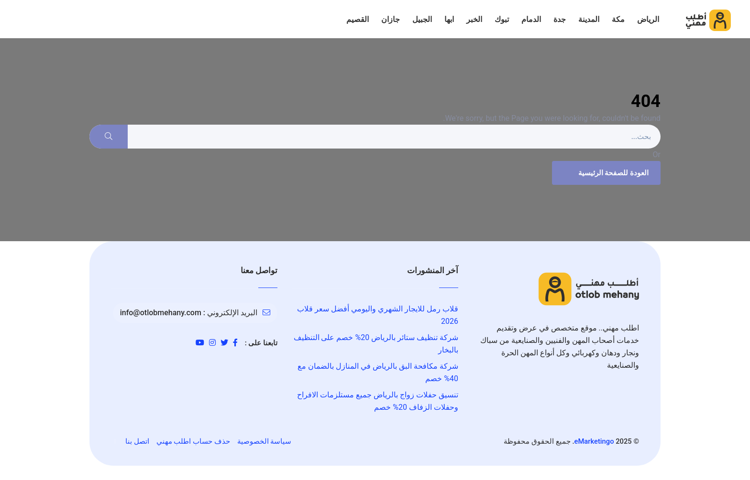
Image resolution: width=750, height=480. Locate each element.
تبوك (502, 19)
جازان (390, 19)
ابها (449, 19)
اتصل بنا (137, 441)
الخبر (474, 19)
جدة (559, 19)
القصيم (357, 19)
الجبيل (422, 19)
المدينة (588, 19)
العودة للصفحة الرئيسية (605, 173)
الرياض (648, 19)
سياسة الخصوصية (264, 441)
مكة (618, 19)
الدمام (531, 19)
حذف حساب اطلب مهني (193, 441)
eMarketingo (594, 441)
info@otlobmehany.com (160, 312)
